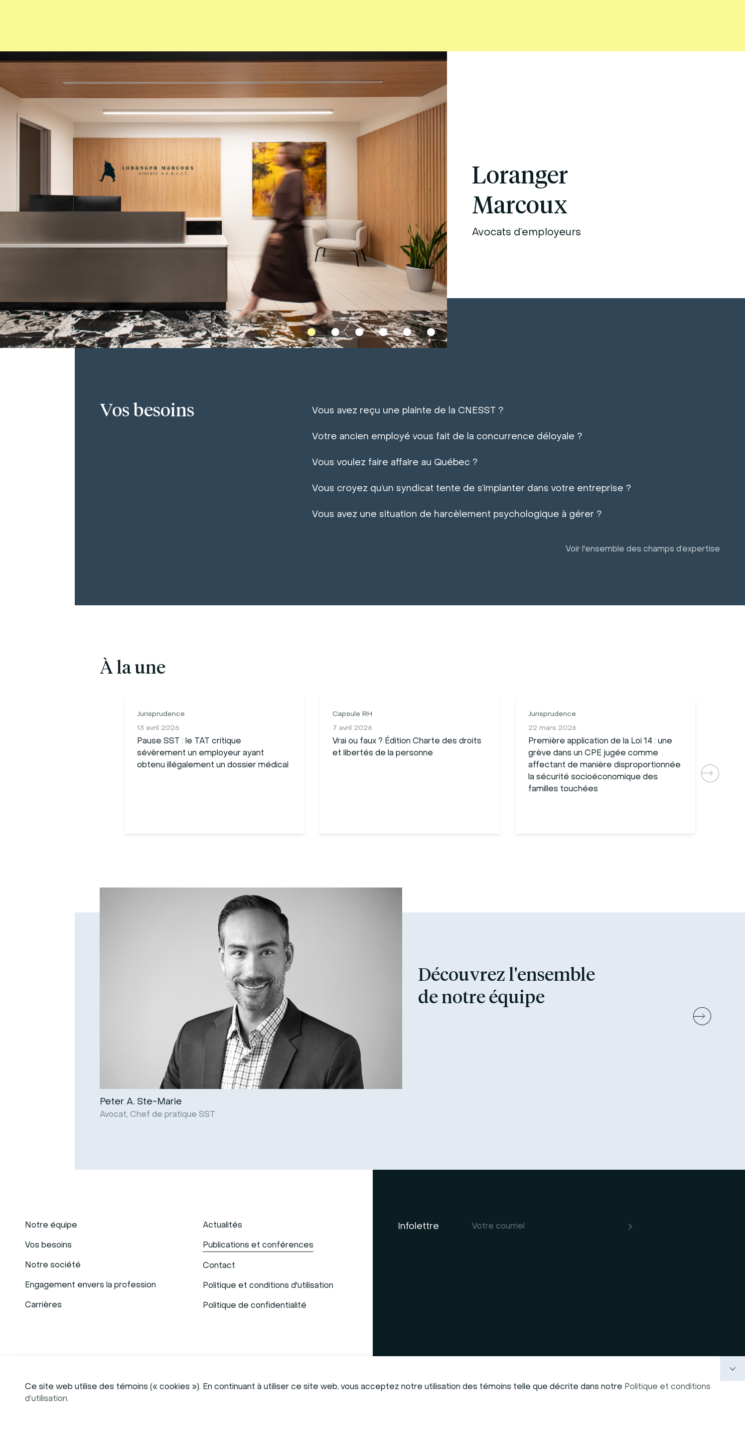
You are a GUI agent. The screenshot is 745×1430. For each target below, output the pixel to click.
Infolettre (418, 1227)
